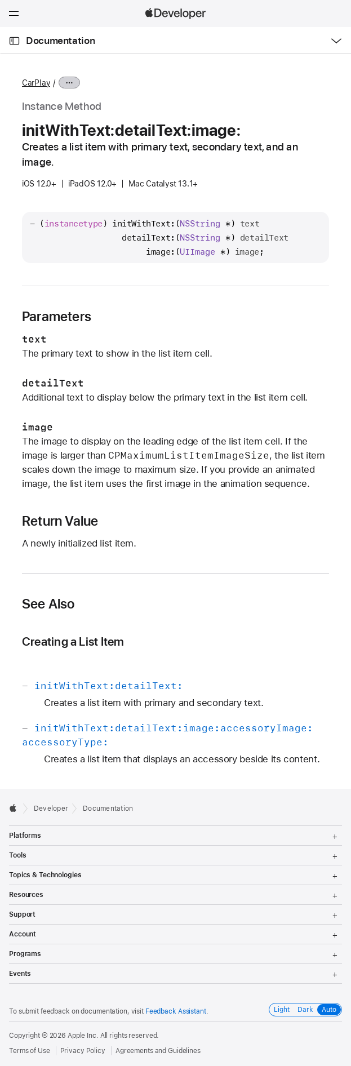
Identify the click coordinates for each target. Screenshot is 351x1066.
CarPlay (36, 82)
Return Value (60, 521)
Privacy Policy (82, 1051)
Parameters (56, 317)
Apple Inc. (83, 1036)
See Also (48, 604)
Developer (51, 808)
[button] (0, 0)
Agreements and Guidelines (158, 1051)
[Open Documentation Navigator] (14, 41)
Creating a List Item (73, 641)
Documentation (60, 40)
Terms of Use (29, 1051)
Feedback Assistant (175, 1011)
